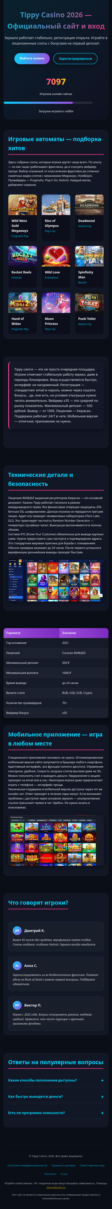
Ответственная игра (92, 1165)
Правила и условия (63, 1165)
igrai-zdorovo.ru (56, 1187)
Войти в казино (32, 58)
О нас (64, 1174)
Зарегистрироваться (75, 58)
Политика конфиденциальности (27, 1165)
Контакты (50, 1174)
